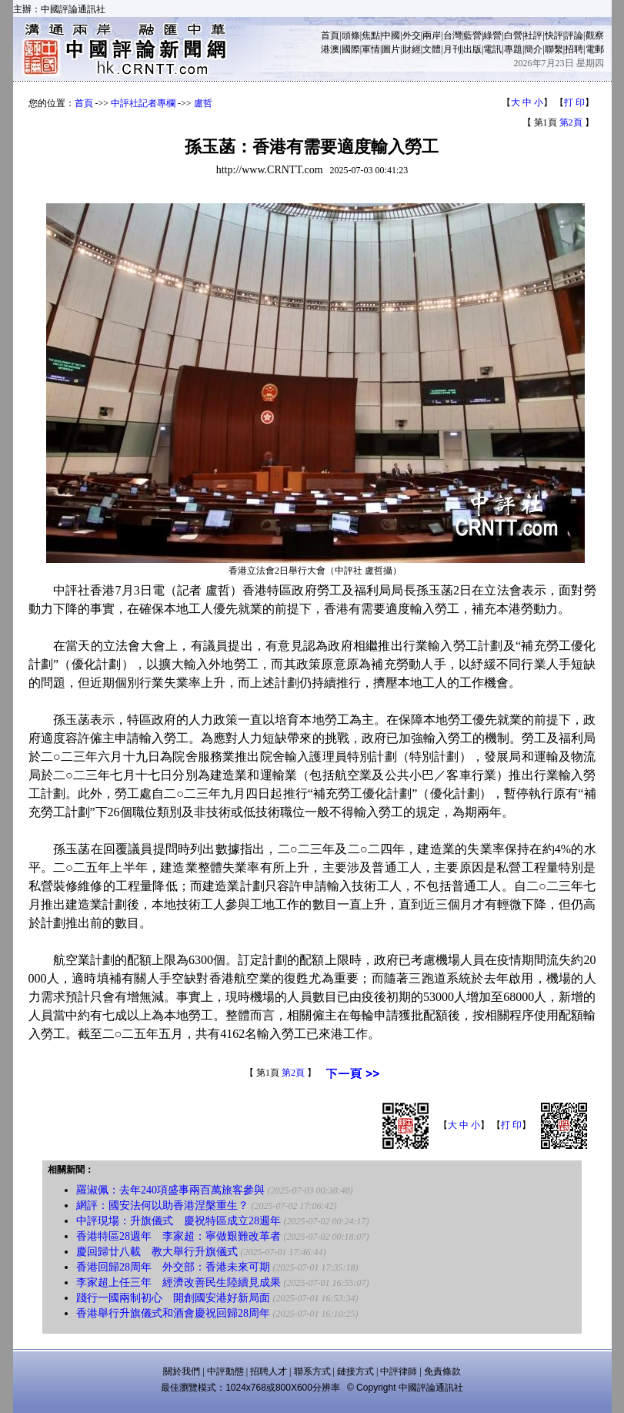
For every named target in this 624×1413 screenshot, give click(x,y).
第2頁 (570, 122)
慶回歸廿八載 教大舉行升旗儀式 (157, 1251)
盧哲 (203, 103)
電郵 (595, 49)
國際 (351, 49)
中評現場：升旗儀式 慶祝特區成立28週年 (178, 1221)
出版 (472, 49)
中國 (391, 35)
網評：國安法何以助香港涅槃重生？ (162, 1205)
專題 (513, 49)
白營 (513, 35)
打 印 (574, 102)
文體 (431, 49)
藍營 (472, 35)
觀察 (595, 35)
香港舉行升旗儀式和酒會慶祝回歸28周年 (173, 1313)
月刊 (452, 49)
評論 (574, 35)
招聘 (574, 49)
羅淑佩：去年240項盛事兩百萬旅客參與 (170, 1190)
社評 (533, 35)
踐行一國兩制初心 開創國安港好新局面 (173, 1298)
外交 (411, 35)
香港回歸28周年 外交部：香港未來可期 (173, 1267)
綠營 (492, 35)
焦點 (371, 35)
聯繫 (554, 49)
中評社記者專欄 (143, 103)
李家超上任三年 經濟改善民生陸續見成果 (178, 1282)
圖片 (391, 49)
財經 (411, 49)
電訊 (492, 49)
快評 (554, 35)
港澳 (330, 49)
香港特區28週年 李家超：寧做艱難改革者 (178, 1236)
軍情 (371, 49)
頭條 (351, 35)
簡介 (533, 49)
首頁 (330, 35)
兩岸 (431, 35)
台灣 (452, 35)
